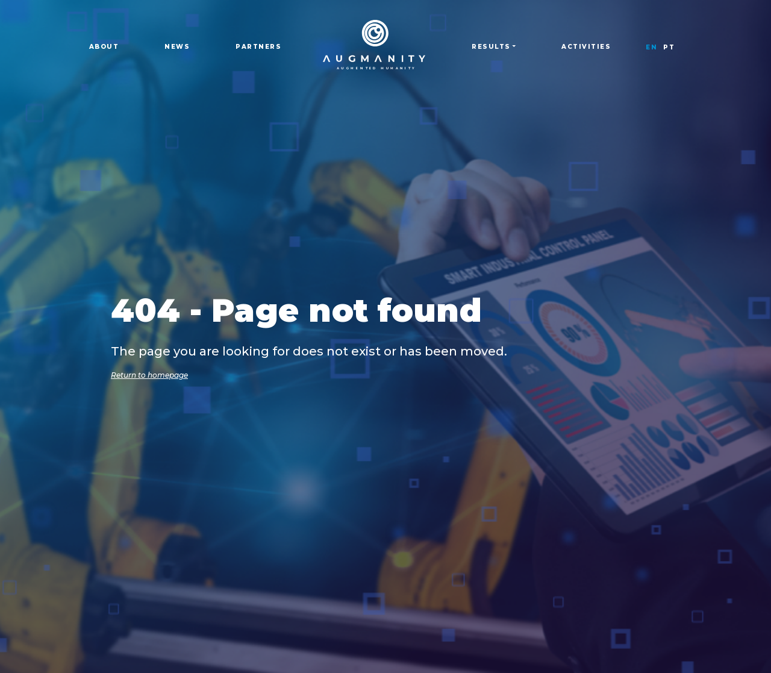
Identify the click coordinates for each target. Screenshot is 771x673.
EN (651, 47)
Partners (258, 47)
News (177, 47)
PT (669, 47)
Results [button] (491, 47)
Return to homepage (149, 375)
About (104, 47)
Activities (586, 47)
